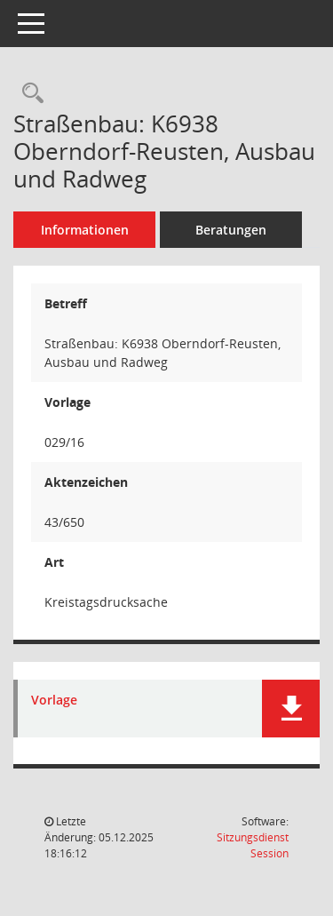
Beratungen (230, 229)
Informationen (85, 229)
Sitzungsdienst (253, 845)
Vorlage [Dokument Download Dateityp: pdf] (54, 700)
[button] (291, 708)
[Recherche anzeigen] (28, 93)
